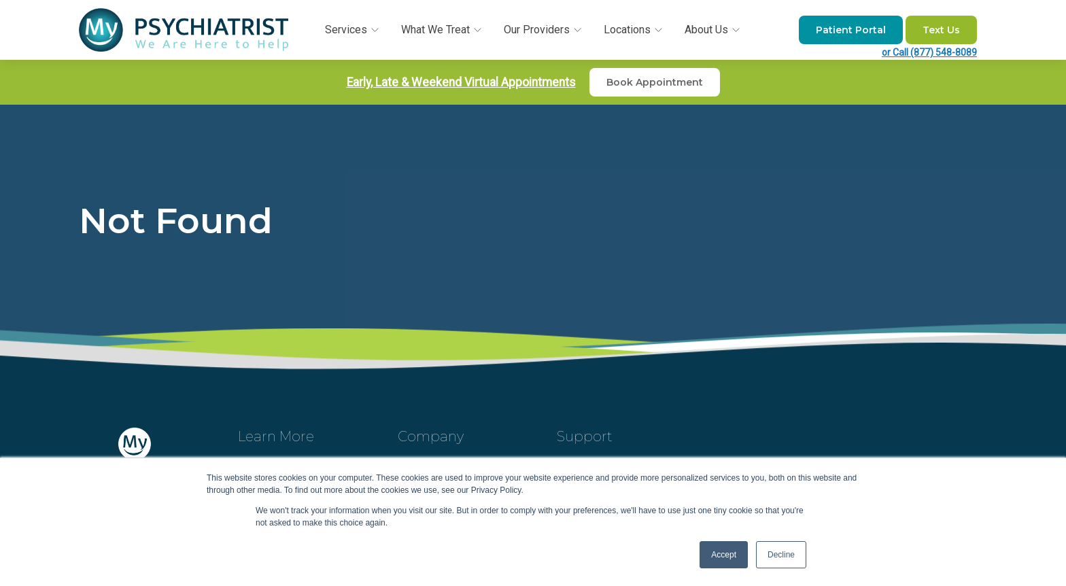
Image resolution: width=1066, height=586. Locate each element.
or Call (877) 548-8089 (929, 52)
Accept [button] (723, 554)
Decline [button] (781, 554)
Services (353, 29)
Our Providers (543, 29)
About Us (713, 29)
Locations (634, 29)
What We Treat (442, 29)
